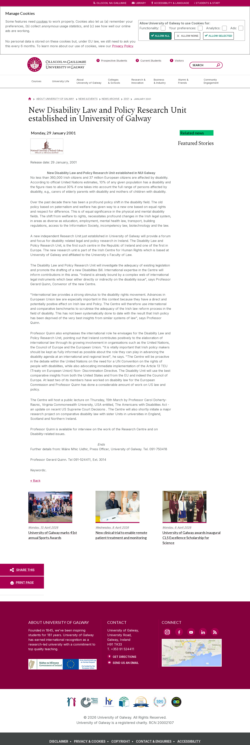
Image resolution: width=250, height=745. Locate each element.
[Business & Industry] (163, 81)
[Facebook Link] (179, 632)
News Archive (111, 98)
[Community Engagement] (211, 81)
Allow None (189, 35)
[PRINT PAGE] (22, 582)
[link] (71, 702)
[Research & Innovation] (139, 81)
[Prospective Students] (112, 61)
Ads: (233, 28)
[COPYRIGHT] (123, 741)
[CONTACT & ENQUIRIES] (156, 741)
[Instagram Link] (167, 632)
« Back (35, 481)
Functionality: (149, 28)
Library (141, 3)
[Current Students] (148, 61)
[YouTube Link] (191, 632)
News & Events (88, 98)
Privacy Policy (122, 46)
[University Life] (61, 81)
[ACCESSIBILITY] (189, 741)
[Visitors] (177, 61)
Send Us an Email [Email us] (126, 662)
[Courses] (38, 81)
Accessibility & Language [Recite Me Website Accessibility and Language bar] (170, 3)
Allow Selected (220, 35)
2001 (126, 98)
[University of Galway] (56, 64)
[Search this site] (218, 65)
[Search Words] (206, 65)
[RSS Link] (215, 632)
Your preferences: (182, 28)
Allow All (162, 35)
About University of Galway (55, 98)
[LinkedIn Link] (203, 632)
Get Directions (124, 656)
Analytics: (213, 28)
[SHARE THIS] (22, 570)
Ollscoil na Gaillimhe (111, 3)
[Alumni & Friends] (188, 81)
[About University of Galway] (89, 81)
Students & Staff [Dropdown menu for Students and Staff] (208, 3)
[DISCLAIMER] (61, 741)
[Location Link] (192, 664)
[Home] (29, 98)
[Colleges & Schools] (116, 81)
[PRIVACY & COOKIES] (92, 741)
